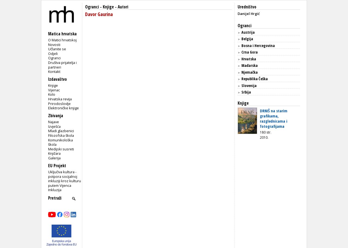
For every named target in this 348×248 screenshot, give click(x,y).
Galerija (54, 158)
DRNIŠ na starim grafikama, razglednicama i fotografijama (273, 118)
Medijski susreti (61, 149)
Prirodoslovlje (59, 103)
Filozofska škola (61, 135)
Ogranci (54, 57)
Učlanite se (57, 48)
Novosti (54, 44)
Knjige (53, 85)
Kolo (51, 94)
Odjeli (53, 53)
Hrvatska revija (60, 99)
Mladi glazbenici (61, 130)
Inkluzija (54, 189)
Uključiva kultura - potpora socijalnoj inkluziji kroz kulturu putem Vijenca (64, 178)
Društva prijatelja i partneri (62, 65)
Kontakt (54, 71)
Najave (53, 121)
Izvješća (54, 126)
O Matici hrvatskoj (62, 40)
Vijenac (54, 90)
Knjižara (54, 153)
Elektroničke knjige (63, 108)
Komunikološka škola (60, 142)
